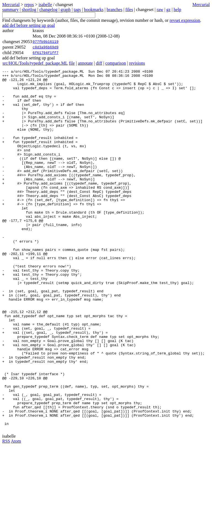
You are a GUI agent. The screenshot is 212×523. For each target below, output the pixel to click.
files (129, 9)
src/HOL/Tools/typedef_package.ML (35, 63)
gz (168, 9)
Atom (16, 513)
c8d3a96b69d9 (46, 47)
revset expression (184, 20)
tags (77, 9)
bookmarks (94, 9)
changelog (48, 9)
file (72, 63)
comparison (115, 63)
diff (99, 63)
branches (114, 9)
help (177, 9)
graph (65, 9)
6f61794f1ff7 (46, 52)
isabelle (45, 4)
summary (10, 9)
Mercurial (201, 4)
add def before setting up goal (28, 25)
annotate (85, 63)
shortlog (29, 9)
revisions (137, 63)
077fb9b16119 (46, 41)
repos (29, 4)
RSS (6, 513)
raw (160, 9)
